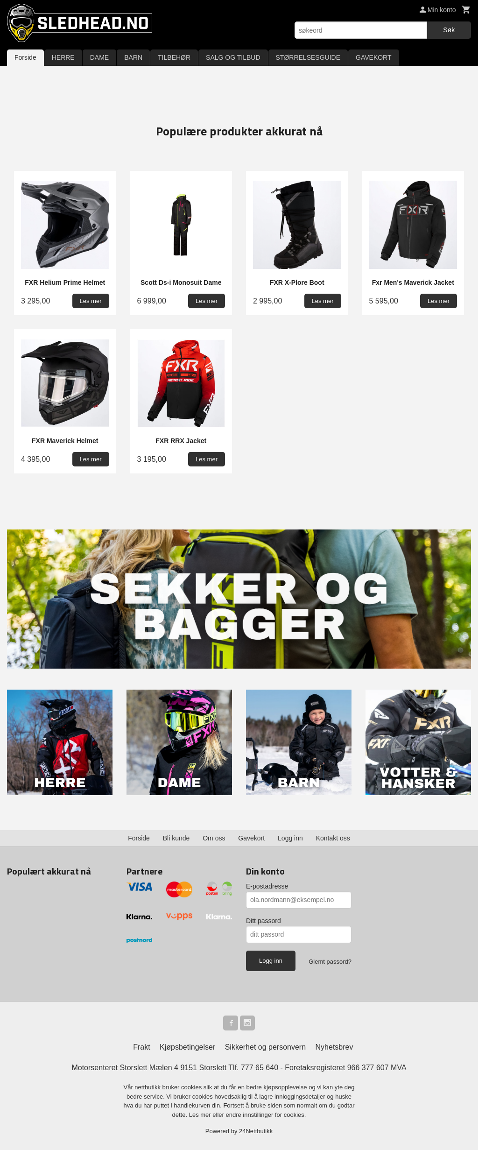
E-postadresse (267, 886)
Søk (449, 30)
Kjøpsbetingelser (187, 1047)
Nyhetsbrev (334, 1047)
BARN (133, 57)
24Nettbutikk (256, 1131)
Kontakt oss (333, 838)
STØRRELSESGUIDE (308, 57)
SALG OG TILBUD (233, 57)
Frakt (141, 1047)
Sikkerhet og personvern (265, 1047)
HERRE (63, 57)
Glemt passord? (330, 961)
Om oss (214, 838)
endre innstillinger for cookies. (265, 1114)
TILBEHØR (174, 57)
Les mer (201, 1114)
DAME (99, 57)
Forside (25, 57)
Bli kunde (176, 838)
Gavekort (251, 838)
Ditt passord (263, 920)
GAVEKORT (374, 57)
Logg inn (290, 838)
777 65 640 (259, 1068)
